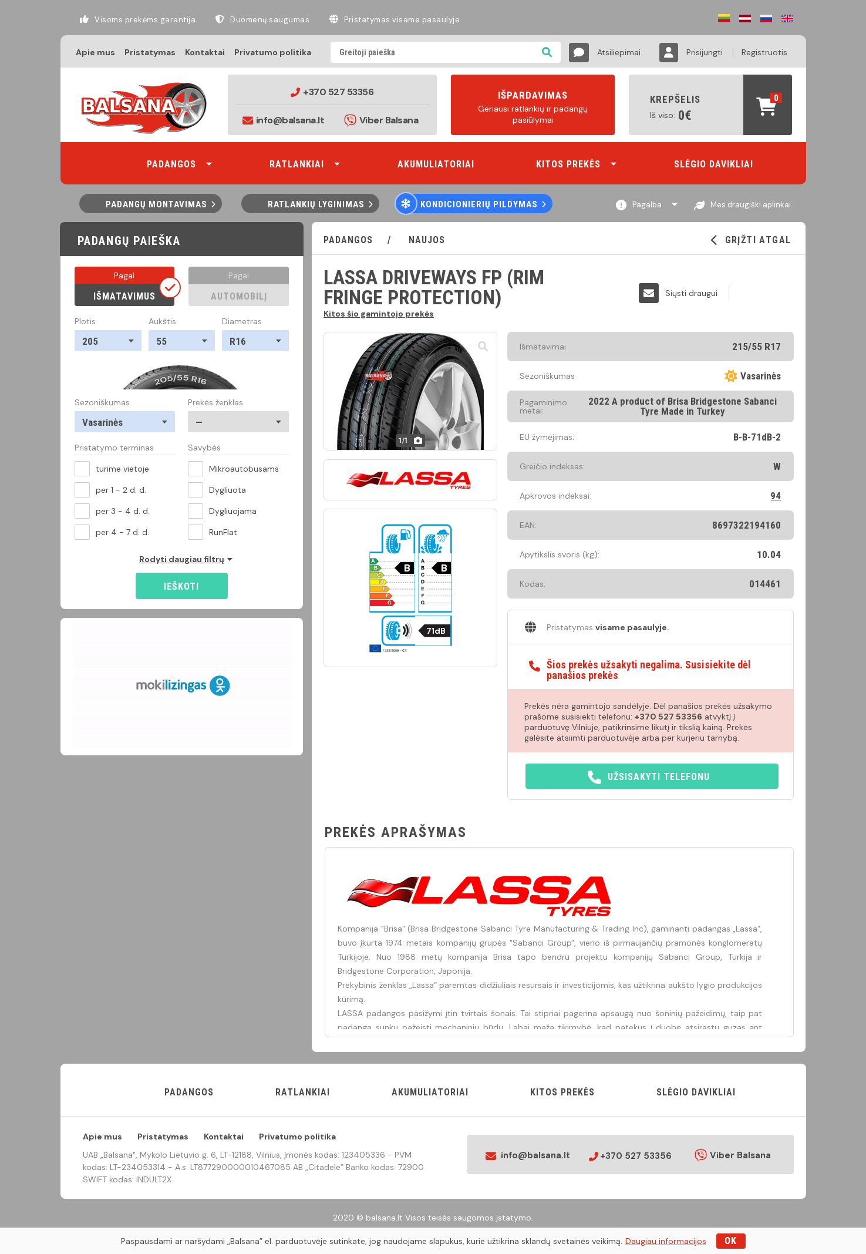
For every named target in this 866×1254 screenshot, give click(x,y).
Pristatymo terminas (114, 448)
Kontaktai (205, 52)
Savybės (204, 448)
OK (731, 1240)
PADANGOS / (365, 240)
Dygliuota (217, 489)
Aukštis (162, 321)
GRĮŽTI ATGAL (751, 240)
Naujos (425, 240)
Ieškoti (181, 586)
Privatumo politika (272, 52)
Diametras (242, 321)
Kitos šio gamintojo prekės (379, 313)
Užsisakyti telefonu (649, 777)
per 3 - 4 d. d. (112, 511)
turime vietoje (112, 468)
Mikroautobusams (233, 468)
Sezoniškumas (102, 402)
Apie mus (95, 52)
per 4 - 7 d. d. (112, 532)
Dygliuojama (222, 511)
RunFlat (212, 532)
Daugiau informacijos (665, 1241)
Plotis (85, 321)
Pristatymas (150, 52)
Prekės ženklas (215, 402)
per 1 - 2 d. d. (110, 489)
